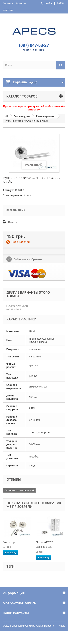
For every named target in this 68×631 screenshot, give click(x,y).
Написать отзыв (15, 209)
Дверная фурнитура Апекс (27, 625)
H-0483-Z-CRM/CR (17, 306)
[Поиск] (60, 65)
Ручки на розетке (45, 116)
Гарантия (21, 3)
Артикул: (8, 190)
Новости (49, 625)
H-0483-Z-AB (13, 309)
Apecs (27, 195)
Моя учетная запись (19, 603)
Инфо (62, 625)
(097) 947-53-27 (34, 45)
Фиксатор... (10, 542)
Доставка (8, 3)
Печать (12, 222)
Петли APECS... (46, 542)
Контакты (8, 10)
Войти (60, 3)
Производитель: (13, 195)
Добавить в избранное (27, 259)
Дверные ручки (22, 116)
